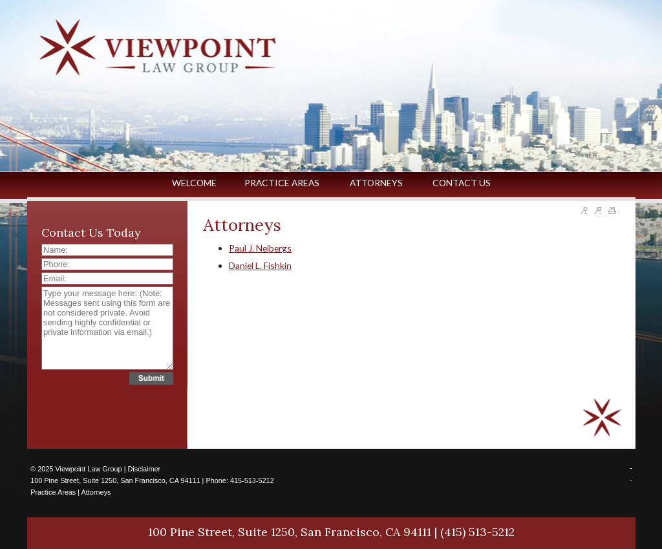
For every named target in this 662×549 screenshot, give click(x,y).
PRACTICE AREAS (282, 182)
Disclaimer (143, 469)
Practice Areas (53, 492)
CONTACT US (461, 182)
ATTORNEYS (377, 182)
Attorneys (96, 492)
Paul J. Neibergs (260, 247)
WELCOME (194, 182)
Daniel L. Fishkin (260, 265)
